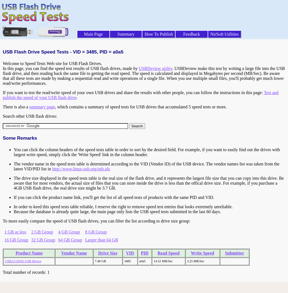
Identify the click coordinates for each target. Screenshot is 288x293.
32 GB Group (43, 240)
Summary (125, 34)
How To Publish (159, 34)
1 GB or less (15, 232)
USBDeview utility (155, 68)
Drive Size (107, 253)
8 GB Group (96, 232)
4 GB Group (69, 232)
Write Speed (202, 253)
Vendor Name (74, 253)
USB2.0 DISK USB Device (23, 261)
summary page (42, 107)
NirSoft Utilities (224, 34)
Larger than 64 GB (101, 240)
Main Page (93, 34)
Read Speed (168, 253)
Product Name (29, 253)
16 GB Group (16, 240)
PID (145, 253)
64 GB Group (70, 240)
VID (130, 253)
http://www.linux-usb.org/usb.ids (81, 169)
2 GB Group (42, 232)
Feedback (191, 34)
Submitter (234, 253)
